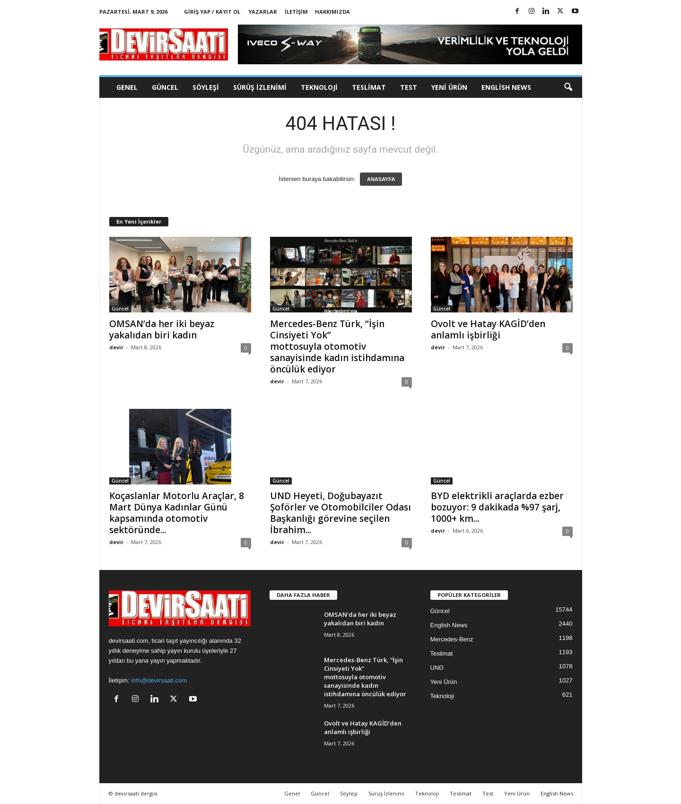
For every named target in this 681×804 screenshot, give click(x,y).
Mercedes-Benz (451, 639)
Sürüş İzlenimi (260, 87)
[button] (568, 87)
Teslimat (369, 87)
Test (408, 87)
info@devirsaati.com (159, 680)
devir (116, 347)
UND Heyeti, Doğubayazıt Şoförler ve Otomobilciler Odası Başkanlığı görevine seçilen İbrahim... (340, 513)
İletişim (296, 11)
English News (506, 87)
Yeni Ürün (449, 87)
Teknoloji (319, 87)
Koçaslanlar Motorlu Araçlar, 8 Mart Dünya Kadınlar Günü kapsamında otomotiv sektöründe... (176, 513)
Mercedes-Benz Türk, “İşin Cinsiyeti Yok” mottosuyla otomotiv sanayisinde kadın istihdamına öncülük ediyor (337, 346)
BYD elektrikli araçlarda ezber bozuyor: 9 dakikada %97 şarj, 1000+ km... (497, 507)
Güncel (165, 87)
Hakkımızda (332, 11)
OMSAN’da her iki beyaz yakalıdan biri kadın (161, 329)
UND (437, 667)
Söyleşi (205, 87)
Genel (127, 87)
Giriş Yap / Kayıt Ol (212, 11)
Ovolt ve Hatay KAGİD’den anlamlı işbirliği (488, 329)
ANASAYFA (381, 179)
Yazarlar (262, 11)
